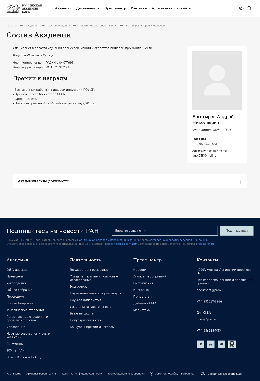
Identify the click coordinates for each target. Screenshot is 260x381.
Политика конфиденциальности (81, 373)
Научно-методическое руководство (97, 293)
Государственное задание (89, 270)
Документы (14, 344)
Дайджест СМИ (144, 303)
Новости (139, 270)
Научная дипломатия (85, 300)
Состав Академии (59, 25)
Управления (15, 327)
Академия (32, 25)
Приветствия (143, 296)
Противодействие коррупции (126, 373)
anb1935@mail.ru (204, 155)
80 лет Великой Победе (24, 357)
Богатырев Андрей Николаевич (146, 25)
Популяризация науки (86, 320)
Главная (11, 25)
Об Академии (16, 270)
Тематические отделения (25, 310)
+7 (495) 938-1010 (209, 330)
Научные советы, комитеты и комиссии (28, 335)
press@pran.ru (205, 243)
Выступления (143, 283)
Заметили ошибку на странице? (173, 374)
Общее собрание (19, 290)
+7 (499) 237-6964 (209, 301)
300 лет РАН (15, 350)
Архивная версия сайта (41, 373)
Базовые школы (82, 313)
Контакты (207, 260)
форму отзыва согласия (122, 243)
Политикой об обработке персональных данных (108, 239)
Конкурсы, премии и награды (92, 327)
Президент (14, 276)
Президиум (15, 296)
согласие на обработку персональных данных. (179, 239)
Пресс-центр (147, 260)
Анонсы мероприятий (149, 276)
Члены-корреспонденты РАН (98, 25)
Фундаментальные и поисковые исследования (94, 278)
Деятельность (85, 260)
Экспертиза (78, 286)
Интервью (141, 290)
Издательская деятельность (91, 307)
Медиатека (141, 310)
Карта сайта (14, 373)
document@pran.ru (210, 290)
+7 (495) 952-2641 (204, 144)
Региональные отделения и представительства (27, 318)
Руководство (16, 283)
